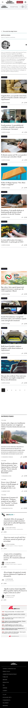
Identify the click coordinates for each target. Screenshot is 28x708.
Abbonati (19, 2)
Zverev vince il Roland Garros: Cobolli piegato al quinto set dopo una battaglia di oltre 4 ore (9, 485)
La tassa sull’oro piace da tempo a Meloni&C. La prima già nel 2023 (12, 241)
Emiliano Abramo (10, 562)
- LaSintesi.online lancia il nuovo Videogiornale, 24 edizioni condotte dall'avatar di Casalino (13, 629)
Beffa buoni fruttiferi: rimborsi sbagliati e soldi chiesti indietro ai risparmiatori (12, 348)
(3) (25, 102)
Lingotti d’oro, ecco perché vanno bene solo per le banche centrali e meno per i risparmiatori (14, 98)
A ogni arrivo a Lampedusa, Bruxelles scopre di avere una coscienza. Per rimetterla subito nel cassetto (14, 557)
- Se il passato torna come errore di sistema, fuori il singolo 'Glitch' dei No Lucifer (13, 618)
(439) (25, 457)
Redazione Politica (6, 508)
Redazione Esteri (6, 476)
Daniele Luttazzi (10, 595)
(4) (5, 532)
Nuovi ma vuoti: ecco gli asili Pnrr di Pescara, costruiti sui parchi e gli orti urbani (14, 539)
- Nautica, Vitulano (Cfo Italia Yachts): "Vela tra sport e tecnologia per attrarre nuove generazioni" (14, 633)
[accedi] (25, 2)
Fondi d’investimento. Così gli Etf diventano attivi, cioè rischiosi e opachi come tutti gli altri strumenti (13, 319)
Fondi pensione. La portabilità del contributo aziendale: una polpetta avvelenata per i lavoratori (12, 127)
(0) (25, 187)
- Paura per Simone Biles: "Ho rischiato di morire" (13, 611)
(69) (25, 508)
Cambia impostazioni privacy (10, 674)
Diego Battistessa (10, 527)
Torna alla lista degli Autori (9, 31)
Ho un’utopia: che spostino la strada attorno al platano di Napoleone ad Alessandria (15, 574)
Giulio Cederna (9, 544)
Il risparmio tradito (18, 55)
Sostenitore (9, 579)
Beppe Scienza (5, 102)
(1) (25, 132)
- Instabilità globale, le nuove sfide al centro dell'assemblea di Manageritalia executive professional (12, 625)
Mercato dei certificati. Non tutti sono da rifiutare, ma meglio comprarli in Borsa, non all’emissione (13, 378)
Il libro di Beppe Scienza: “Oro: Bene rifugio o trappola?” (13, 184)
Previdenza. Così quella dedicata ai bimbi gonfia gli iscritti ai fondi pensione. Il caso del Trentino (12, 212)
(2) (5, 583)
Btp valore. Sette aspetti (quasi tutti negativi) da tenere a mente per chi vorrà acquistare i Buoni (12, 289)
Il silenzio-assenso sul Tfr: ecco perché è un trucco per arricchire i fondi (14, 156)
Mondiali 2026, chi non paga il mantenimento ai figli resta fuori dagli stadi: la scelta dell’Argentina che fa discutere (14, 522)
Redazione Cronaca (7, 457)
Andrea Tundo (5, 491)
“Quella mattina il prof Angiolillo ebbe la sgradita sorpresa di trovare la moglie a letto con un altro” (15, 591)
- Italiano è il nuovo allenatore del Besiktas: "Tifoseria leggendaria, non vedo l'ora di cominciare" (13, 622)
